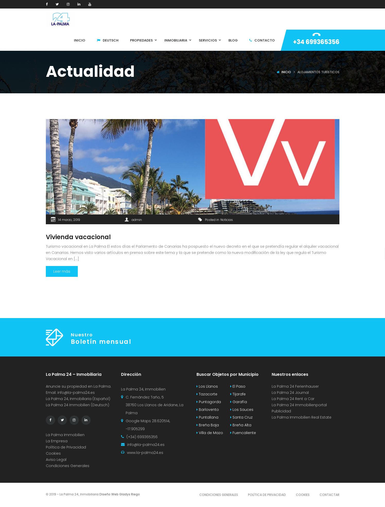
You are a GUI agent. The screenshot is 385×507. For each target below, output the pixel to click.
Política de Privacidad (66, 447)
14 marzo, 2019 (69, 220)
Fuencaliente (243, 432)
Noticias (226, 220)
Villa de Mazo (209, 432)
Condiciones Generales (67, 465)
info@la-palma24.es (76, 392)
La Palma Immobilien (65, 434)
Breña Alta (240, 425)
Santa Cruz (241, 417)
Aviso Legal (56, 459)
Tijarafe (238, 394)
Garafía (238, 401)
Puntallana (207, 417)
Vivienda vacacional (78, 237)
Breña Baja (207, 425)
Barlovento (207, 409)
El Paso (237, 386)
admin (137, 220)
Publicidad (282, 411)
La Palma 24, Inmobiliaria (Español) (78, 398)
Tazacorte (206, 394)
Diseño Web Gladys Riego (119, 494)
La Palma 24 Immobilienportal (299, 405)
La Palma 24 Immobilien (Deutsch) (77, 405)
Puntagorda (208, 401)
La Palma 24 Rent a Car (293, 398)
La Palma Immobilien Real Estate (301, 417)
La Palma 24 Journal (290, 392)
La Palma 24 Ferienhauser (295, 386)
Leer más (61, 271)
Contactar (329, 495)
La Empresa (56, 441)
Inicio (286, 72)
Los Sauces (241, 409)
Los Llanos (207, 386)
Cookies (53, 453)
